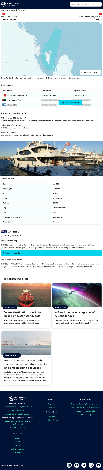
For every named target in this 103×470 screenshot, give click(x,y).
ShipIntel (51, 404)
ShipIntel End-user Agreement (85, 407)
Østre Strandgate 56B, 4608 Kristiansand (17, 422)
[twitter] (83, 465)
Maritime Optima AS (17, 403)
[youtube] (98, 465)
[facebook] (76, 465)
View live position (90, 72)
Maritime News (51, 420)
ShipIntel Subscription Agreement (85, 404)
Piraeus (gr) (12, 105)
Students (18, 453)
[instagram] (91, 465)
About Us (17, 442)
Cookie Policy (85, 415)
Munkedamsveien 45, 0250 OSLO (17, 407)
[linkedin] (69, 465)
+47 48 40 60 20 (17, 428)
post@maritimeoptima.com (17, 414)
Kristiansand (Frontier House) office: (17, 418)
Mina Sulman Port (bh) (17, 95)
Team (17, 438)
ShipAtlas (51, 407)
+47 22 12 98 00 (17, 410)
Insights (51, 416)
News (17, 445)
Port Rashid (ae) (14, 100)
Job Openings (17, 449)
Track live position (12, 253)
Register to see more (70, 102)
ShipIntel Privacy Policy (85, 411)
